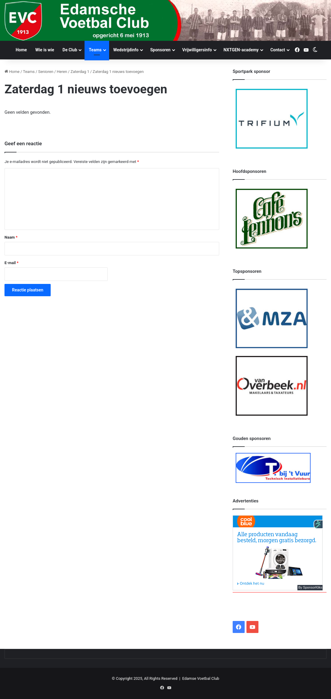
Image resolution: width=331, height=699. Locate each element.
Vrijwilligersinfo (197, 49)
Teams (95, 49)
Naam (10, 237)
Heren (62, 71)
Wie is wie (44, 49)
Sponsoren (160, 49)
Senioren (45, 71)
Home (21, 49)
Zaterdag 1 (79, 71)
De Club (70, 49)
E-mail (11, 263)
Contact (277, 49)
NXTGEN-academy (241, 49)
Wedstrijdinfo (126, 49)
